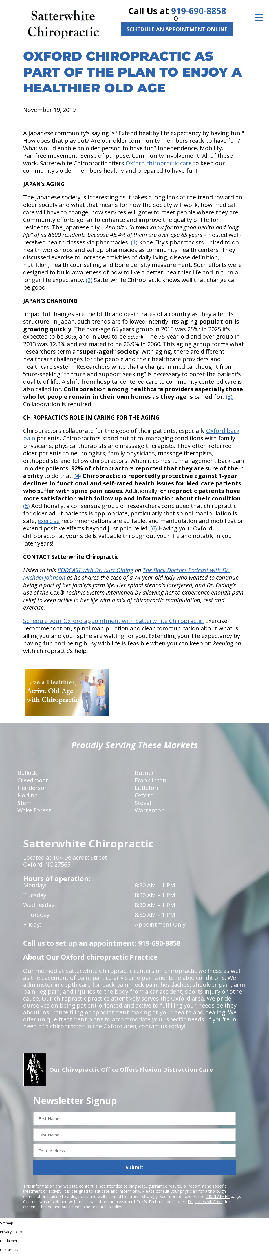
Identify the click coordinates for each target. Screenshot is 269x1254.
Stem (24, 803)
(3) (229, 396)
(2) (89, 280)
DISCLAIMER (218, 1196)
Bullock (27, 773)
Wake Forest (34, 810)
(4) (77, 476)
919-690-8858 (198, 11)
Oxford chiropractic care (159, 163)
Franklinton (150, 780)
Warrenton (150, 810)
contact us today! (162, 1026)
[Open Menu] (258, 17)
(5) (26, 506)
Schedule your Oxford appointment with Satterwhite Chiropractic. (113, 621)
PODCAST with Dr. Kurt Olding (95, 570)
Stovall (144, 803)
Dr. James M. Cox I (205, 1201)
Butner (144, 773)
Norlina (27, 795)
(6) (153, 528)
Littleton (146, 788)
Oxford (144, 795)
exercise (49, 521)
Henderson (32, 788)
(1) (134, 242)
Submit (134, 1167)
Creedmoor (32, 780)
